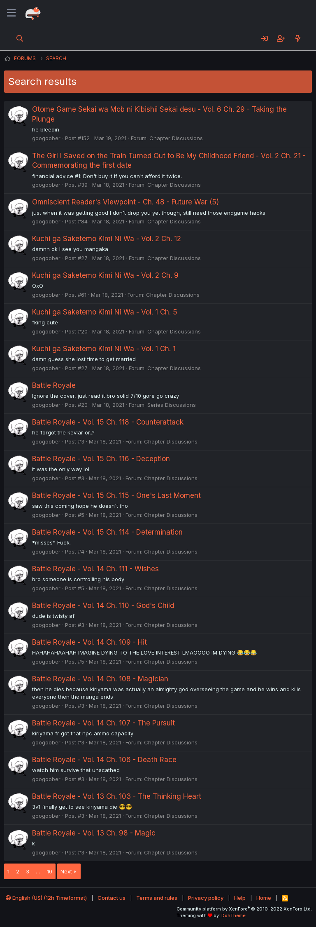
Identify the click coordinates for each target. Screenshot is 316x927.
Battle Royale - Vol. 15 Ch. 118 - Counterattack (108, 422)
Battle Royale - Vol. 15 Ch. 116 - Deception (101, 459)
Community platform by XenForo (244, 909)
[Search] (20, 38)
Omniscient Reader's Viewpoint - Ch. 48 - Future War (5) (125, 202)
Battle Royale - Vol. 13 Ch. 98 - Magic (94, 833)
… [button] (38, 871)
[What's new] (297, 38)
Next (66, 871)
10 (49, 871)
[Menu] (11, 13)
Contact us (111, 897)
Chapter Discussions (176, 138)
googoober (46, 138)
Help (240, 897)
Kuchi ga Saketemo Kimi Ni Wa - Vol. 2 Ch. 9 (105, 275)
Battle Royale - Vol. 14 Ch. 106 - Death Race (104, 760)
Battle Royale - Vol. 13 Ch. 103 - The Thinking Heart (116, 796)
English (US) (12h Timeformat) (46, 897)
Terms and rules (156, 897)
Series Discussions (171, 404)
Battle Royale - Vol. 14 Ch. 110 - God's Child (103, 605)
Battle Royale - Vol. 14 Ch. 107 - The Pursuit (103, 723)
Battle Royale (54, 385)
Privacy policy (205, 897)
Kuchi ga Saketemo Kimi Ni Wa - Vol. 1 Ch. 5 (104, 312)
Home (263, 897)
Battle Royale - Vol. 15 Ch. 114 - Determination (107, 532)
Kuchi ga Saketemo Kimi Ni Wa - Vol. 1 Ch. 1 (104, 349)
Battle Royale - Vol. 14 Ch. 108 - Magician (100, 679)
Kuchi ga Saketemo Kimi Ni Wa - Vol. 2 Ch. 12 (106, 239)
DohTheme (233, 915)
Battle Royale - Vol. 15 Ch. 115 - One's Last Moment (116, 495)
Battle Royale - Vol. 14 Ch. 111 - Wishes (95, 569)
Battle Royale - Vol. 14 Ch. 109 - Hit (89, 642)
